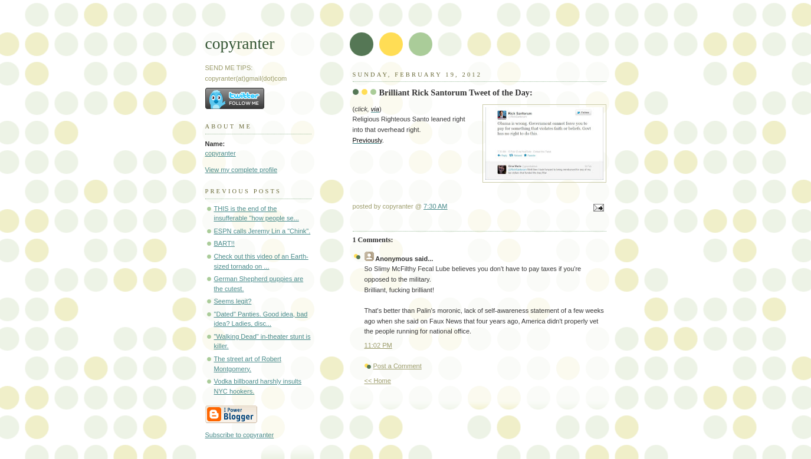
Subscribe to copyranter (239, 434)
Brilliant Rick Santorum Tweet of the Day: (456, 92)
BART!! (224, 243)
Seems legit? (233, 301)
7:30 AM (435, 206)
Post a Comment (397, 365)
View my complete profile (241, 169)
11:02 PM (378, 345)
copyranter (240, 43)
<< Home (378, 380)
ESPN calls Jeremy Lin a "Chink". (262, 231)
